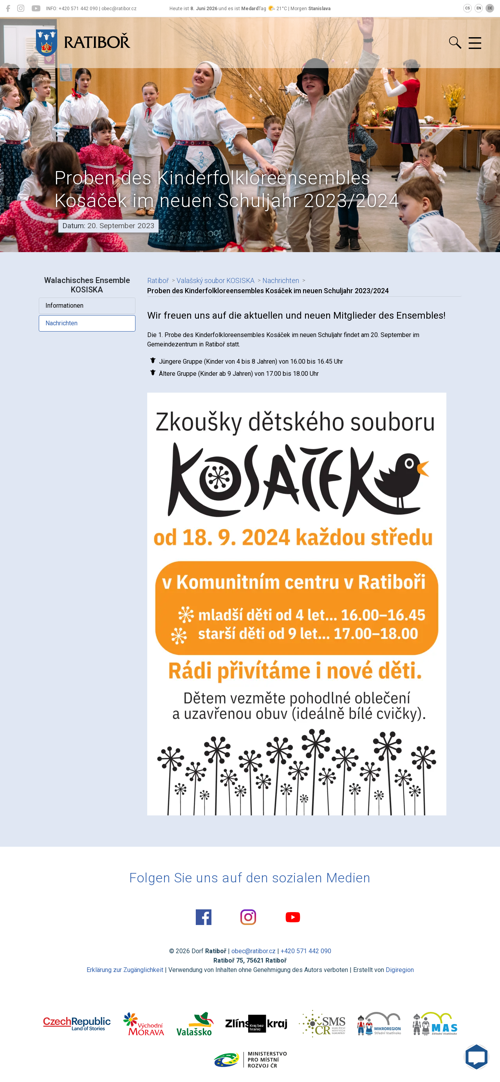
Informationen (64, 305)
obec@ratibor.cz (253, 951)
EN (479, 8)
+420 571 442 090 (306, 951)
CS (467, 8)
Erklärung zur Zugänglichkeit (125, 970)
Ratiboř (158, 281)
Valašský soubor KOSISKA (216, 281)
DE (490, 8)
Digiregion (400, 970)
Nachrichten (61, 323)
